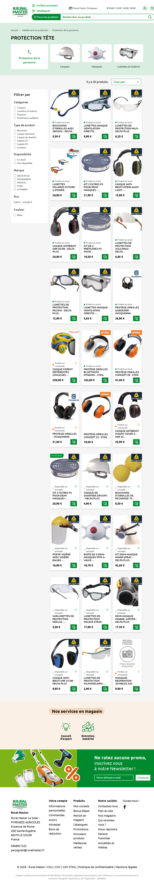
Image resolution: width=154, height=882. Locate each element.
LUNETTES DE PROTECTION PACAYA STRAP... (93, 619)
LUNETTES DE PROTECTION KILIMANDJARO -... (95, 680)
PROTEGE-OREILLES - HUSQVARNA (64, 435)
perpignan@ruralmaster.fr (28, 850)
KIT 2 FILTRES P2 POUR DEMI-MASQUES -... (62, 495)
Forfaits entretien (45, 5)
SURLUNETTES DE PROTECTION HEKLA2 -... (63, 619)
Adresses (54, 824)
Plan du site (105, 810)
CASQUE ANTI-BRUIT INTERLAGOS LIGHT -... (127, 187)
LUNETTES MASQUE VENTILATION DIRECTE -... (96, 310)
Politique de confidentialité (95, 867)
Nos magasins (107, 815)
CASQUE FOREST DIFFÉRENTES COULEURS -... (62, 372)
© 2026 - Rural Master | (32, 867)
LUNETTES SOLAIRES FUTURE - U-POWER (64, 187)
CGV (57, 867)
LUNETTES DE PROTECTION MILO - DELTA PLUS (127, 128)
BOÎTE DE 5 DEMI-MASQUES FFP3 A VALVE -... (94, 557)
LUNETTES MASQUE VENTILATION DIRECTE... (96, 128)
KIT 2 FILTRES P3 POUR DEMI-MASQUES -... (93, 187)
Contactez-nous (108, 806)
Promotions (80, 829)
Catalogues (41, 11)
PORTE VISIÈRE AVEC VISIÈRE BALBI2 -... (61, 557)
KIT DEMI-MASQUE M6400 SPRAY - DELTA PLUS (126, 557)
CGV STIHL (69, 867)
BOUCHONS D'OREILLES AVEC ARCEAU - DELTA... (63, 128)
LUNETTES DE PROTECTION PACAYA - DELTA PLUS (61, 309)
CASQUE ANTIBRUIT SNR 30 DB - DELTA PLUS (64, 248)
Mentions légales (126, 867)
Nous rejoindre (107, 829)
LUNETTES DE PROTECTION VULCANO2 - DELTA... (123, 247)
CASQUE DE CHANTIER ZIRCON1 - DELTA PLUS (96, 495)
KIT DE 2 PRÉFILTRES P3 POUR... (93, 248)
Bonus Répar (81, 810)
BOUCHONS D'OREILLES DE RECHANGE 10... (124, 495)
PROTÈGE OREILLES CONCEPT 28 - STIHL (127, 373)
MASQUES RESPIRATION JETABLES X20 (123, 680)
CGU (50, 867)
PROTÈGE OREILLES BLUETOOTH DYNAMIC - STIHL (96, 372)
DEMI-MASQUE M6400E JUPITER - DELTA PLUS (126, 619)
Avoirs (53, 819)
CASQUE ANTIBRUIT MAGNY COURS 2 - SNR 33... (127, 433)
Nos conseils (81, 806)
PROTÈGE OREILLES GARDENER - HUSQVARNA (127, 310)
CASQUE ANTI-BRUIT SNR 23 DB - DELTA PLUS (63, 680)
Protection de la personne (29, 56)
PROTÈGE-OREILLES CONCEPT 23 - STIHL (96, 435)
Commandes (57, 815)
